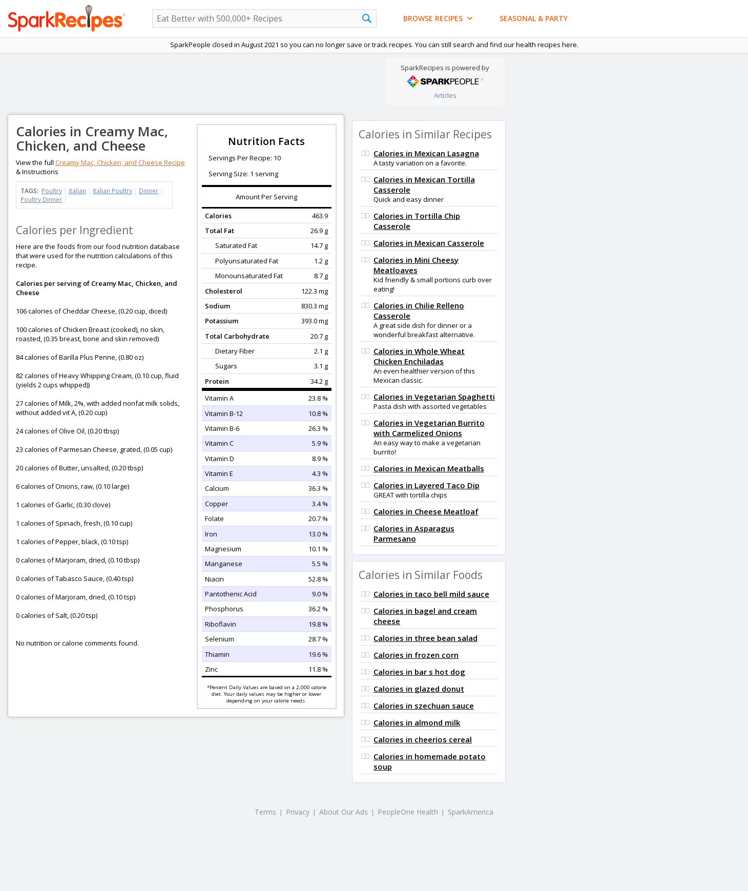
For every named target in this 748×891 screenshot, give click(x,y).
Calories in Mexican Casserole (428, 243)
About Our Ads (343, 812)
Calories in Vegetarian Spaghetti (434, 396)
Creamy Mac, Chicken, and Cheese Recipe (120, 162)
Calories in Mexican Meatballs (428, 468)
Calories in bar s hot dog (419, 672)
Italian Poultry (112, 191)
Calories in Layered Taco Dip (426, 485)
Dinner (148, 191)
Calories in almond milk (416, 722)
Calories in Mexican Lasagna (426, 153)
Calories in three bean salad (425, 638)
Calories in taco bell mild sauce (431, 594)
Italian (77, 191)
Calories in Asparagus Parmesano (413, 533)
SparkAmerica (470, 812)
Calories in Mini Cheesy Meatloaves (416, 265)
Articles (445, 95)
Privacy (297, 812)
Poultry (51, 191)
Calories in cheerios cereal (422, 739)
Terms (265, 812)
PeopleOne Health (408, 812)
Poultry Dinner (41, 199)
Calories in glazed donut (418, 688)
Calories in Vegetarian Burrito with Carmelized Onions (429, 428)
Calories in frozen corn (416, 655)
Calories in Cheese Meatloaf (426, 511)
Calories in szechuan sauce (423, 705)
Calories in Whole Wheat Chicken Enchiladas (419, 356)
